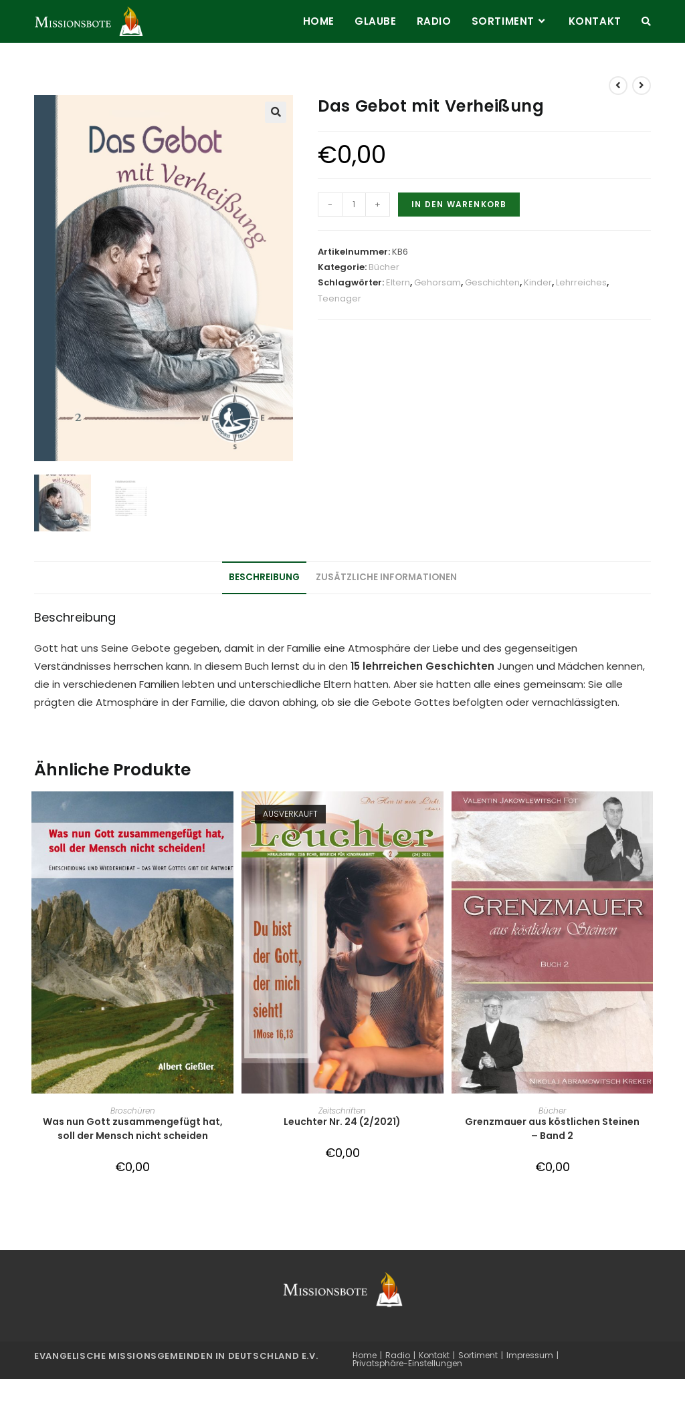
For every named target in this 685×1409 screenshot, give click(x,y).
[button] (275, 112)
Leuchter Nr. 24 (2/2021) (342, 1122)
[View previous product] (618, 85)
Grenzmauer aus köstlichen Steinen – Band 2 (552, 1129)
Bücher (384, 267)
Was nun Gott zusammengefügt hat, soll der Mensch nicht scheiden (133, 1129)
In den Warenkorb (458, 204)
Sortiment (478, 1355)
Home (365, 1355)
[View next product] (641, 85)
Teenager (339, 298)
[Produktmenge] (354, 205)
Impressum (529, 1355)
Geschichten (492, 282)
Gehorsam (437, 282)
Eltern (398, 282)
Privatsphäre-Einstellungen (407, 1363)
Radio (397, 1355)
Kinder (538, 282)
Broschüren (132, 1111)
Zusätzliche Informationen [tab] (386, 577)
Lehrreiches (581, 282)
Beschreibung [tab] (264, 577)
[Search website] (646, 21)
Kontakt (434, 1355)
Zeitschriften (342, 1111)
